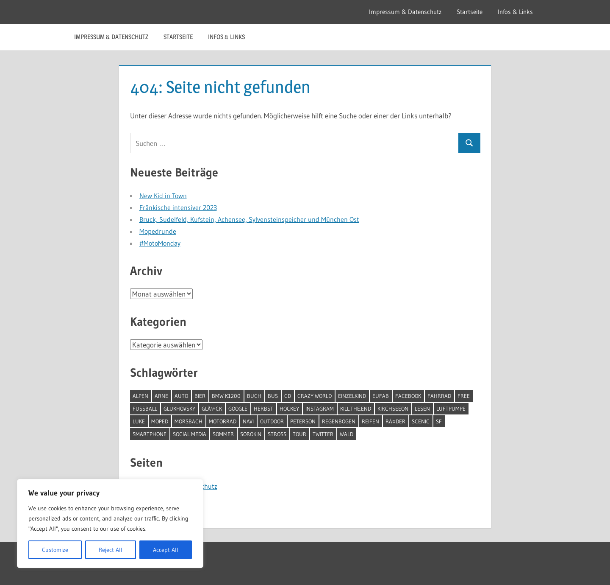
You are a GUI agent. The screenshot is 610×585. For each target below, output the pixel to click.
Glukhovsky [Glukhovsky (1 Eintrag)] (179, 408)
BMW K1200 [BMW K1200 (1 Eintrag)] (226, 395)
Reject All (110, 550)
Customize (55, 550)
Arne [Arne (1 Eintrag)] (161, 395)
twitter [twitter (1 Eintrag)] (323, 434)
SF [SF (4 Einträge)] (439, 421)
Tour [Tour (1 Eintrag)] (299, 434)
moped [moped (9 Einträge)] (159, 421)
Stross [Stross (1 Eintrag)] (277, 434)
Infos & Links (515, 12)
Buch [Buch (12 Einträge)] (254, 395)
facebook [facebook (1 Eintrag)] (408, 395)
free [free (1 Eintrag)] (464, 395)
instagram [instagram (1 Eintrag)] (319, 408)
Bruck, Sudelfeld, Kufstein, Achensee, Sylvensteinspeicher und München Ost (249, 219)
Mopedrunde (157, 231)
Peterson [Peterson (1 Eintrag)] (303, 421)
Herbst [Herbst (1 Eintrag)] (263, 408)
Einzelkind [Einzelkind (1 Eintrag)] (352, 395)
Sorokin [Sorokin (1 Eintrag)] (250, 434)
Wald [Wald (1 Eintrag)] (346, 434)
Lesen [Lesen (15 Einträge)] (422, 408)
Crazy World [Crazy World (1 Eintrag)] (314, 395)
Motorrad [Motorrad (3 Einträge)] (222, 421)
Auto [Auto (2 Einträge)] (181, 395)
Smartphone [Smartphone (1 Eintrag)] (149, 434)
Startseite (469, 12)
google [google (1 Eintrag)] (237, 408)
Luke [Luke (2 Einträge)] (139, 421)
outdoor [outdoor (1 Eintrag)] (272, 421)
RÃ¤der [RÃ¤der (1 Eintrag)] (395, 421)
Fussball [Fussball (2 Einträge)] (145, 408)
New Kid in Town (163, 195)
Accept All (165, 550)
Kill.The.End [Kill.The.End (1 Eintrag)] (355, 408)
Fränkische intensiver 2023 (178, 207)
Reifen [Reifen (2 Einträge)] (370, 421)
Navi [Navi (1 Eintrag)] (248, 421)
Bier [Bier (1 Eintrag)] (199, 395)
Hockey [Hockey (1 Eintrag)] (289, 408)
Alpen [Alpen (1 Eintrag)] (140, 395)
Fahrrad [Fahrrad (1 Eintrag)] (439, 395)
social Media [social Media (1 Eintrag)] (189, 434)
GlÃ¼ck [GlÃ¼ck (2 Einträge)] (212, 408)
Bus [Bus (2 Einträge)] (273, 395)
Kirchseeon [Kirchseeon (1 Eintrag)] (392, 408)
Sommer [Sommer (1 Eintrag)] (223, 434)
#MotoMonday (159, 243)
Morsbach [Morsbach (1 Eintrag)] (188, 421)
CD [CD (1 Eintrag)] (287, 395)
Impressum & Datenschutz (405, 12)
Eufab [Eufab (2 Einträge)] (380, 395)
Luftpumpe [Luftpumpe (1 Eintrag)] (451, 408)
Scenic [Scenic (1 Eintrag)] (421, 421)
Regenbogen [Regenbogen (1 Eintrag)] (338, 421)
